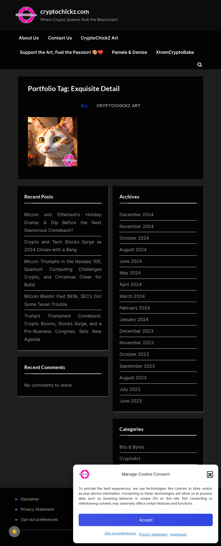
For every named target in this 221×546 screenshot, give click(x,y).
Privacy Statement (153, 534)
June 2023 (130, 401)
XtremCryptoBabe (175, 52)
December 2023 (136, 331)
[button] (210, 474)
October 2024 (134, 238)
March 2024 (132, 296)
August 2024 (133, 249)
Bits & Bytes (131, 447)
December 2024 (136, 214)
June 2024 (130, 261)
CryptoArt (129, 458)
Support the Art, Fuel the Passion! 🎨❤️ (61, 52)
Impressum (178, 534)
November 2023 (136, 342)
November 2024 (136, 226)
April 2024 (130, 284)
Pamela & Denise (129, 52)
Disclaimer (30, 499)
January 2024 (133, 319)
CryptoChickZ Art (99, 38)
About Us (29, 38)
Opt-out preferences (120, 533)
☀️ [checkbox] (14, 531)
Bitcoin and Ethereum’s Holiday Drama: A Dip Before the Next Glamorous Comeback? (63, 222)
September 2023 (137, 366)
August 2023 (133, 377)
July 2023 (129, 389)
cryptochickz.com (64, 11)
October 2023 (134, 354)
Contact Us (60, 38)
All (84, 105)
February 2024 (134, 308)
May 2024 (130, 272)
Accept (146, 520)
